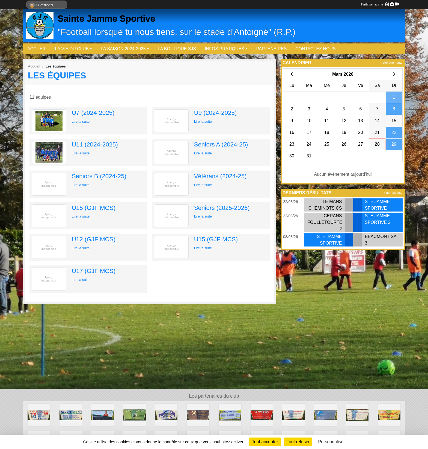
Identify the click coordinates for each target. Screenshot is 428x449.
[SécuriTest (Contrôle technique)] (70, 414)
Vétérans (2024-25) (220, 176)
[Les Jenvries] (134, 414)
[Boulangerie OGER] (198, 414)
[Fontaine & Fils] (325, 414)
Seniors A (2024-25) (221, 144)
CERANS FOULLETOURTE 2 (324, 222)
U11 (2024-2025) (95, 144)
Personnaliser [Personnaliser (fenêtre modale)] (331, 441)
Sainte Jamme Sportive (106, 19)
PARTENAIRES (271, 48)
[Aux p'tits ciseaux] (357, 414)
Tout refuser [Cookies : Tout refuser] (298, 441)
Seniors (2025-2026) (222, 207)
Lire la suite (81, 121)
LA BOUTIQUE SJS (177, 48)
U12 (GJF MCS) (93, 239)
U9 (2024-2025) (215, 112)
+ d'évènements (391, 62)
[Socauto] (166, 414)
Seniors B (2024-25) (99, 176)
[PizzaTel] (389, 414)
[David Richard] (230, 414)
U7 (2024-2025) (93, 112)
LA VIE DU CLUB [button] (72, 48)
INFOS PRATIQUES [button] (224, 48)
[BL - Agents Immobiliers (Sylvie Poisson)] (102, 414)
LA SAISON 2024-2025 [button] (123, 48)
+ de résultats (393, 192)
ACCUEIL (36, 48)
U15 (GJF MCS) (93, 207)
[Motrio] (262, 414)
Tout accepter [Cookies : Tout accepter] (265, 441)
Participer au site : (380, 4)
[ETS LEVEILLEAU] (38, 414)
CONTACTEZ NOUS (315, 48)
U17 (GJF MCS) (93, 271)
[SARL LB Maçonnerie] (293, 414)
